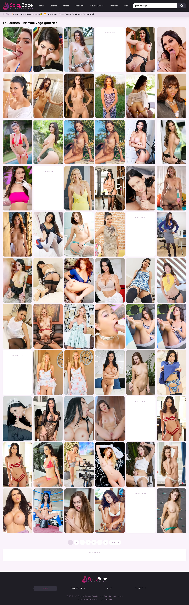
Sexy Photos (19, 14)
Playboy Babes (97, 6)
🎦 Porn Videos (50, 14)
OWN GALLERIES (78, 588)
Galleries (53, 6)
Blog (126, 6)
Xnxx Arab (114, 6)
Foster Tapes (65, 14)
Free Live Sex (34, 14)
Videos (66, 6)
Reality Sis (77, 14)
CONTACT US (140, 588)
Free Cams (79, 6)
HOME (45, 588)
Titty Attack (88, 14)
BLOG (109, 588)
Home (41, 6)
